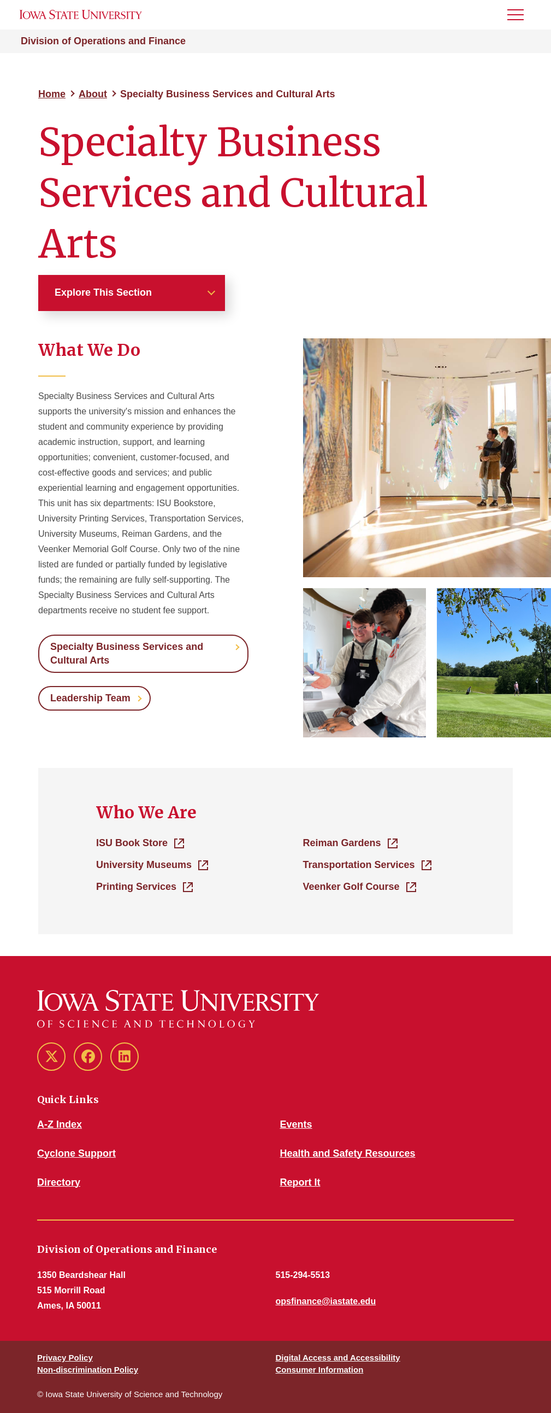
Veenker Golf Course (351, 886)
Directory (58, 1182)
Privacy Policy (65, 1357)
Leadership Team (90, 698)
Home (52, 94)
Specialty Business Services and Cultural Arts (126, 653)
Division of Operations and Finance (103, 41)
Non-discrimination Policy (87, 1369)
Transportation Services (359, 864)
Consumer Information (320, 1369)
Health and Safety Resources (348, 1153)
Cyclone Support (76, 1153)
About (93, 94)
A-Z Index (59, 1124)
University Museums (144, 864)
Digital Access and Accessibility (338, 1357)
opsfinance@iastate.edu (326, 1301)
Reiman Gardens (342, 842)
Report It (300, 1182)
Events (296, 1124)
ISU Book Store (132, 842)
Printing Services (136, 886)
